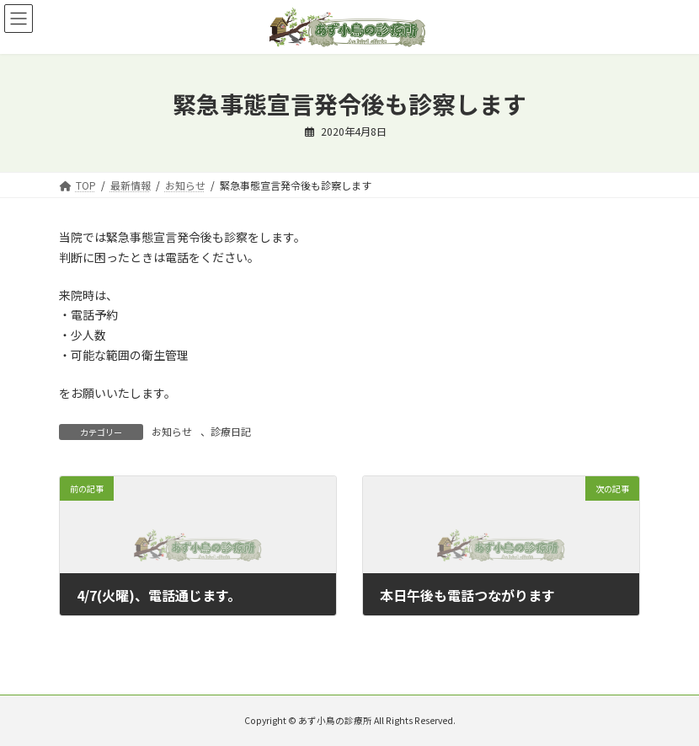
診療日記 (231, 431)
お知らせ (172, 431)
